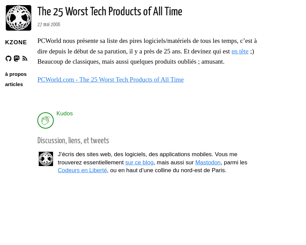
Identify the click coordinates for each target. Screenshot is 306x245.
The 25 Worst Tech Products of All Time (109, 12)
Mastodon (208, 162)
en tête (240, 51)
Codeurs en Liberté (82, 170)
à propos (16, 74)
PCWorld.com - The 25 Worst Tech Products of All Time (110, 79)
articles (14, 84)
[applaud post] (45, 120)
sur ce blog (139, 162)
